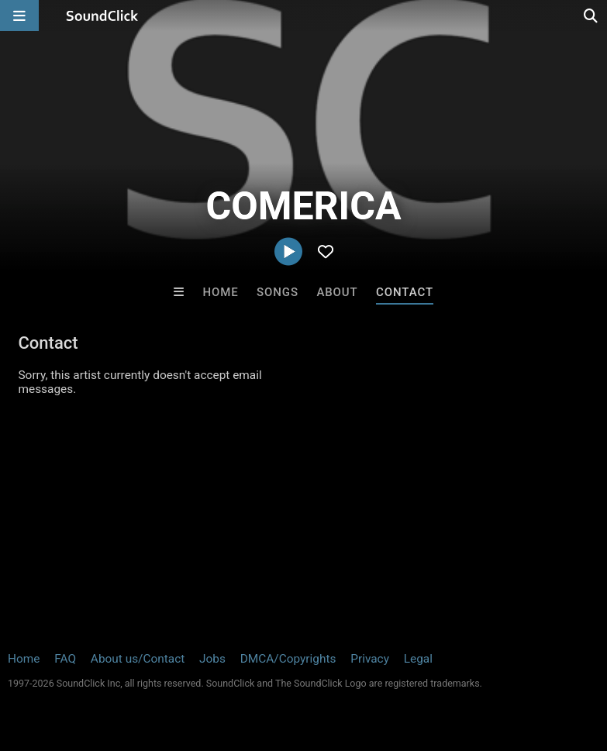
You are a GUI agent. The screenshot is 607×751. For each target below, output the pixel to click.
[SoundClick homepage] (102, 15)
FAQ (65, 659)
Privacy (369, 659)
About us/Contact (138, 659)
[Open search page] (591, 15)
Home (220, 292)
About (336, 292)
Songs (277, 292)
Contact (404, 292)
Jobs (212, 659)
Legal (418, 659)
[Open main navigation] (19, 15)
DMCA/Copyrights (288, 659)
